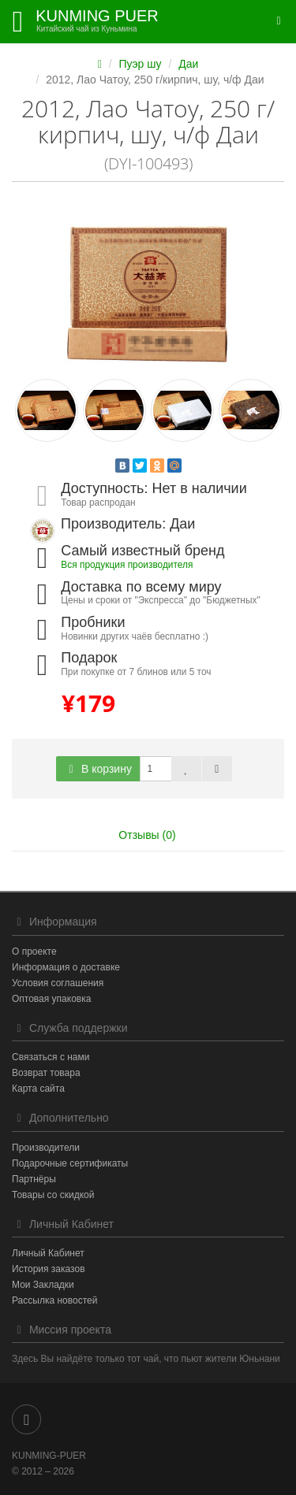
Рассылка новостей (54, 1300)
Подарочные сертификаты (70, 1163)
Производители (46, 1147)
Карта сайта (38, 1088)
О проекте (34, 951)
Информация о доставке (66, 967)
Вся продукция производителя (127, 564)
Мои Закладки (43, 1284)
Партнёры (34, 1179)
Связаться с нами (50, 1057)
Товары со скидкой (53, 1194)
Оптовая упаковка (51, 998)
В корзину (98, 768)
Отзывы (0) (146, 835)
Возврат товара (46, 1072)
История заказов (48, 1268)
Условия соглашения (57, 983)
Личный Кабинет (48, 1253)
